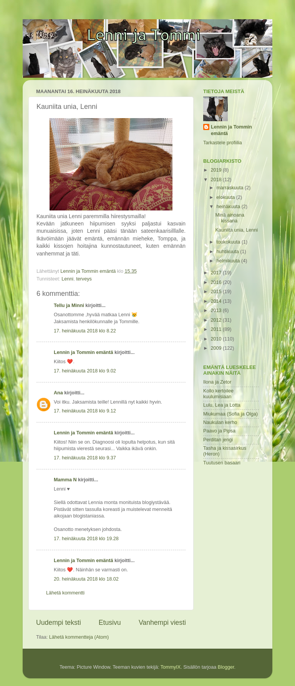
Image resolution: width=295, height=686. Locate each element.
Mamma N (65, 479)
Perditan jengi (218, 439)
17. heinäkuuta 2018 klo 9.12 (85, 411)
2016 (216, 282)
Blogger (226, 667)
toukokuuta (229, 242)
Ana (58, 393)
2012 (216, 320)
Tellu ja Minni (69, 305)
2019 (216, 170)
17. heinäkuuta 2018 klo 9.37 (85, 458)
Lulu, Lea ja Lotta (221, 405)
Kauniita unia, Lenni (236, 230)
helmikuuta (229, 261)
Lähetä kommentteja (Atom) (79, 637)
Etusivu (110, 622)
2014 (216, 301)
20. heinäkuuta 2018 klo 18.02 (86, 579)
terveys (84, 279)
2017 (216, 272)
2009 (216, 348)
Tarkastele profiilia (222, 142)
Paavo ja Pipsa (219, 431)
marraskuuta (231, 187)
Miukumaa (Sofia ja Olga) (230, 414)
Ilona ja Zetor (217, 382)
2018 (216, 179)
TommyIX (171, 667)
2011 (216, 329)
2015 (216, 291)
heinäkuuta (229, 206)
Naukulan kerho (220, 422)
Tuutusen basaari (221, 463)
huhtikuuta (228, 251)
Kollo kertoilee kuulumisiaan (218, 393)
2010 (216, 339)
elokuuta (226, 197)
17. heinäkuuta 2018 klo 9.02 (85, 371)
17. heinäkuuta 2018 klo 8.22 (85, 331)
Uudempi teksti (58, 622)
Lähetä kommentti (65, 593)
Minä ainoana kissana (229, 218)
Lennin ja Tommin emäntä (83, 352)
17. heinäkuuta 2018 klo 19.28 (86, 538)
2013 (216, 310)
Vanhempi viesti (162, 622)
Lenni (67, 279)
